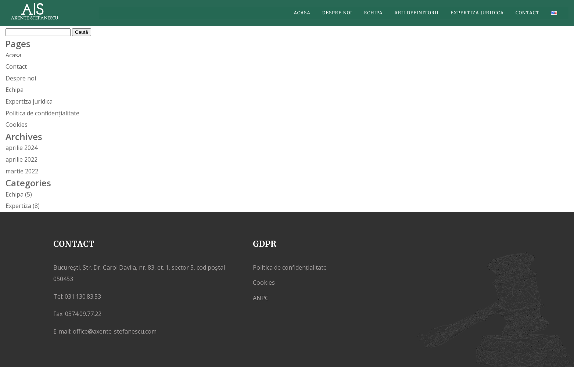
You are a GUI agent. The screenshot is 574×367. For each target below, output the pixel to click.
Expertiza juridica (477, 13)
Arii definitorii (416, 13)
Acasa (302, 13)
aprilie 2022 (21, 159)
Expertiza (18, 206)
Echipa (373, 13)
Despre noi (337, 13)
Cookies (17, 124)
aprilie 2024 (21, 148)
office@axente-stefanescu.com (115, 331)
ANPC (261, 298)
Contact (527, 13)
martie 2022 (22, 171)
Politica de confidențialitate (42, 113)
